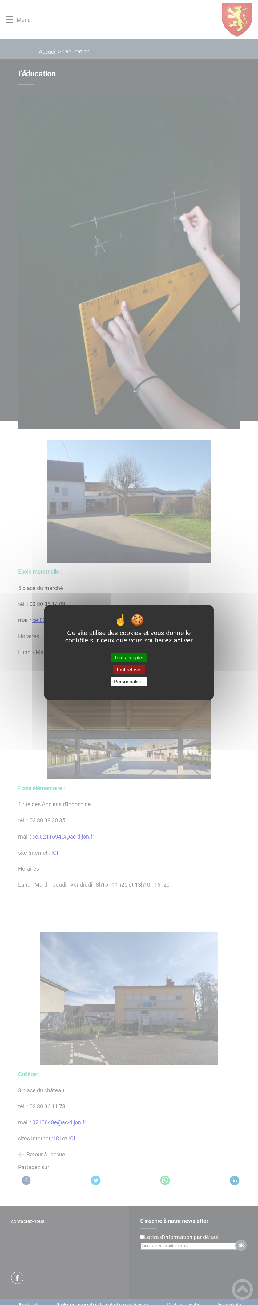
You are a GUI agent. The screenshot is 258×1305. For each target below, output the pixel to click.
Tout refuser (129, 669)
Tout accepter (129, 657)
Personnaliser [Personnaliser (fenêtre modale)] (129, 681)
